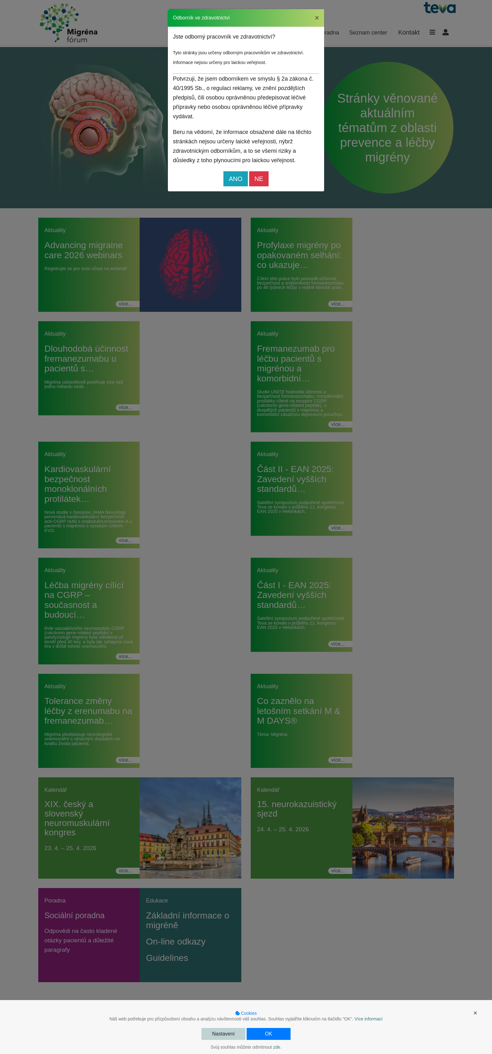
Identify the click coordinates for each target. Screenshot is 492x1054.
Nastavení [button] (223, 1033)
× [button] (475, 1012)
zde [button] (276, 1047)
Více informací (368, 1018)
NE (258, 178)
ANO (235, 178)
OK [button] (268, 1033)
